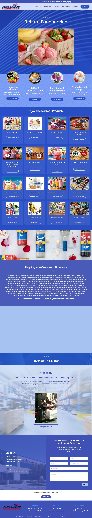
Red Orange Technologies (69, 516)
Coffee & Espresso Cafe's (34, 89)
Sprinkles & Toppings (79, 192)
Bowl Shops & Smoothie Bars (57, 89)
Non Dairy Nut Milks (57, 218)
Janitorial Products (35, 218)
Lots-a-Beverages (12, 218)
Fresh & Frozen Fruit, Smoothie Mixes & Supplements (12, 164)
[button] (2, 245)
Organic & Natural (12, 88)
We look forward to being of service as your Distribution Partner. (46, 298)
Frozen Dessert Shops (79, 88)
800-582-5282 (60, 1)
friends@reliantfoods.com (48, 1)
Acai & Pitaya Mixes (57, 132)
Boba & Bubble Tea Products (57, 192)
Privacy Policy (34, 516)
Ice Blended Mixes (34, 162)
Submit (85, 484)
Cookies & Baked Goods (79, 162)
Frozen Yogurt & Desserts (35, 132)
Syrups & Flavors (12, 132)
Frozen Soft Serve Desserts (12, 192)
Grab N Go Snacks (79, 218)
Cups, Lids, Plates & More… (35, 192)
